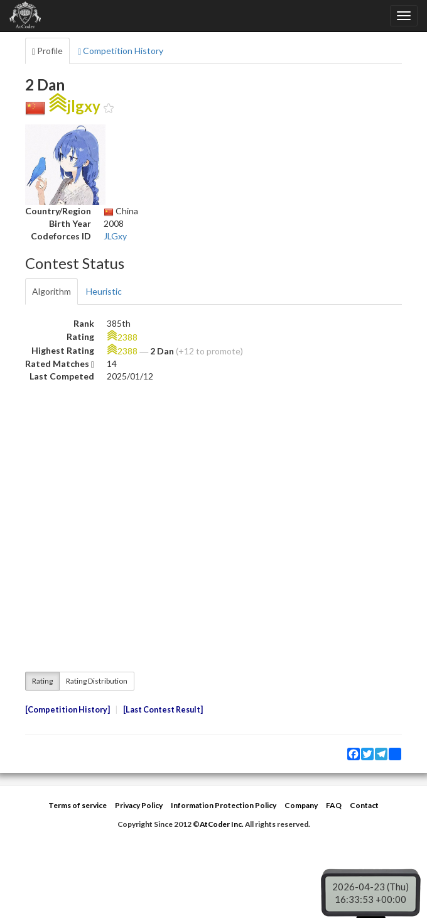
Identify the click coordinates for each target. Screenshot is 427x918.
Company (301, 805)
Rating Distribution (96, 681)
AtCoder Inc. (222, 824)
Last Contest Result (163, 709)
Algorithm (51, 291)
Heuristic (104, 291)
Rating (42, 681)
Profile (47, 51)
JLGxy (115, 236)
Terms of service (77, 805)
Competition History (120, 51)
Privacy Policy (139, 805)
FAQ (334, 805)
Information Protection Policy (223, 805)
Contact (364, 805)
